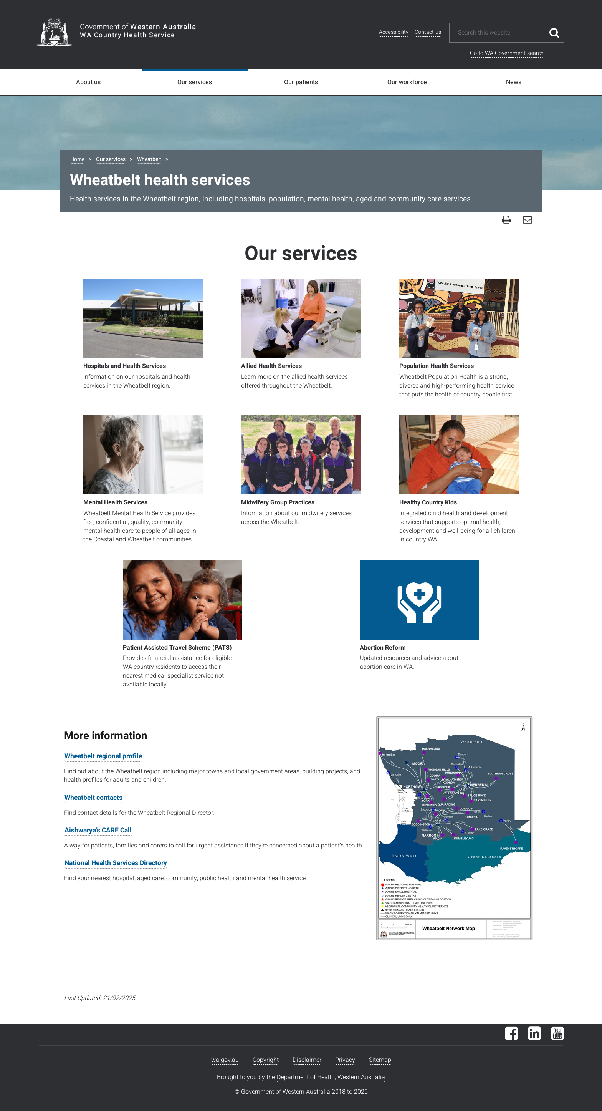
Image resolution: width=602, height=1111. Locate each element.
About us (88, 82)
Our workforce (407, 82)
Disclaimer (307, 1060)
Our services (194, 82)
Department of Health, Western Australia (331, 1077)
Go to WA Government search (507, 53)
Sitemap (380, 1060)
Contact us (428, 32)
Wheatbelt (149, 159)
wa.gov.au (225, 1060)
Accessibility (393, 32)
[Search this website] (501, 33)
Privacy (345, 1060)
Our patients (301, 82)
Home (77, 159)
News (513, 82)
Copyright (266, 1060)
